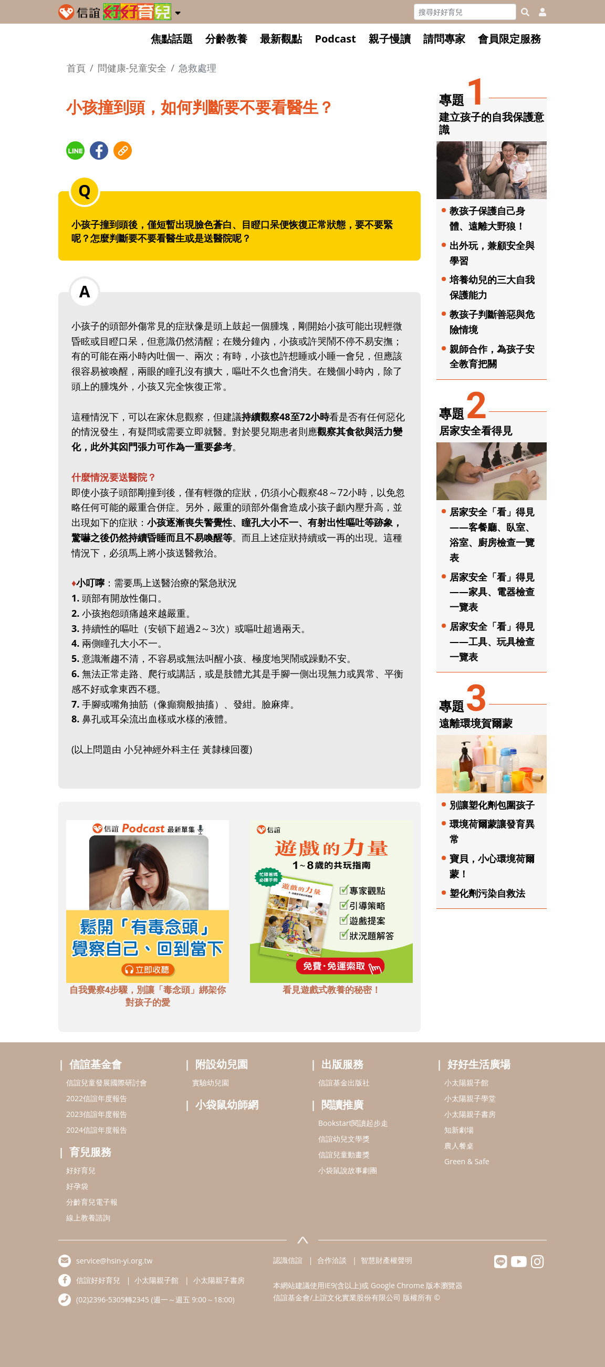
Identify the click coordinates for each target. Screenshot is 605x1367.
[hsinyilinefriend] (501, 1264)
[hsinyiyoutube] (519, 1264)
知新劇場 (459, 1130)
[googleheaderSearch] (525, 12)
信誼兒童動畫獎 (344, 1154)
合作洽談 (332, 1260)
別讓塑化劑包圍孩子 (492, 805)
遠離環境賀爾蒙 (476, 723)
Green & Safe (466, 1161)
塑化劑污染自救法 (487, 893)
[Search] (465, 12)
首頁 (76, 67)
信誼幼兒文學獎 (344, 1139)
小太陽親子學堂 (470, 1098)
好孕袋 (77, 1186)
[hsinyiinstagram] (537, 1264)
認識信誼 (287, 1260)
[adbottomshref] (147, 900)
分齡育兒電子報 (92, 1202)
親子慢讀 (390, 39)
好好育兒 (81, 1170)
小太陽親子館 (466, 1083)
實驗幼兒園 (210, 1083)
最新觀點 (281, 39)
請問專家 (444, 39)
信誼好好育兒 (98, 1280)
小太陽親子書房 (470, 1114)
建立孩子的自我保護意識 (491, 123)
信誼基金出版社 (344, 1083)
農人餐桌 (459, 1146)
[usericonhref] (538, 12)
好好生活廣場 (478, 1064)
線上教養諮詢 (88, 1218)
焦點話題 (172, 39)
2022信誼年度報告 (96, 1098)
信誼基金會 (95, 1064)
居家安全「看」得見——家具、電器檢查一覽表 (492, 592)
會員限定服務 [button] (509, 39)
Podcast (335, 39)
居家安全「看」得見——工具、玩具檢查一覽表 (492, 641)
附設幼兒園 (221, 1064)
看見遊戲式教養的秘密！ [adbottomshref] (332, 989)
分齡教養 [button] (226, 39)
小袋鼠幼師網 (226, 1104)
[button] (178, 11)
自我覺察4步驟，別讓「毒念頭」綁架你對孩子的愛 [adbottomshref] (147, 995)
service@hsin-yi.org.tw (114, 1261)
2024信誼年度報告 (96, 1130)
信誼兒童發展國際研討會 (106, 1083)
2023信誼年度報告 (96, 1114)
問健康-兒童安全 (132, 67)
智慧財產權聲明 (386, 1260)
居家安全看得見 (476, 430)
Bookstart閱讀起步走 (353, 1123)
